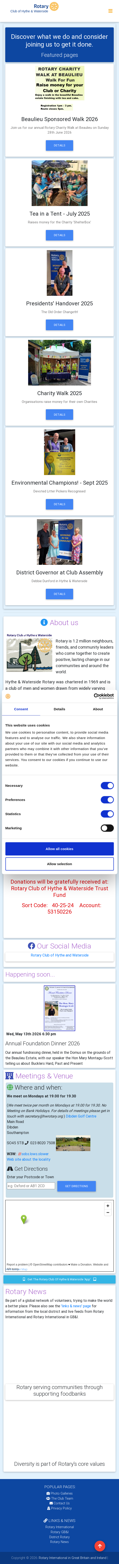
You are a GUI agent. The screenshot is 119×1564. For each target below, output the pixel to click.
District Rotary (59, 1537)
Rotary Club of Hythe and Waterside (60, 955)
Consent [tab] (21, 709)
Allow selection (59, 864)
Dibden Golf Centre (81, 1116)
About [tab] (98, 709)
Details (59, 145)
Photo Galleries (60, 1493)
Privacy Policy (59, 1508)
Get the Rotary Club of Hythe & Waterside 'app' (59, 1279)
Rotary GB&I (60, 1532)
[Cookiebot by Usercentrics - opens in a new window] (94, 696)
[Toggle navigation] (110, 11)
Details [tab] (59, 709)
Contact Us (60, 1503)
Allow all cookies (59, 849)
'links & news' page (76, 1306)
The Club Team (59, 1498)
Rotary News (59, 1542)
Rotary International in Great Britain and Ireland (72, 1558)
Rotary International (59, 1527)
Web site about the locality (28, 1159)
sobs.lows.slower (35, 1154)
